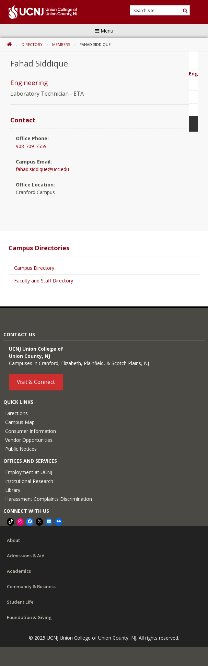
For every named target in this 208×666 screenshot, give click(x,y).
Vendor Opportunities (29, 440)
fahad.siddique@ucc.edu (42, 169)
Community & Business (31, 586)
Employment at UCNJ (28, 472)
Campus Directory (34, 268)
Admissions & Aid (26, 556)
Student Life (20, 602)
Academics (19, 571)
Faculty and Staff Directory (43, 280)
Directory (32, 44)
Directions (16, 413)
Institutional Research (29, 481)
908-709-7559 (31, 146)
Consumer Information (30, 431)
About (13, 540)
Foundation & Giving (29, 617)
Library (12, 490)
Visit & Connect (36, 382)
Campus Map (20, 422)
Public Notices (21, 449)
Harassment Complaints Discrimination (48, 499)
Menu (104, 30)
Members (61, 44)
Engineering (29, 82)
